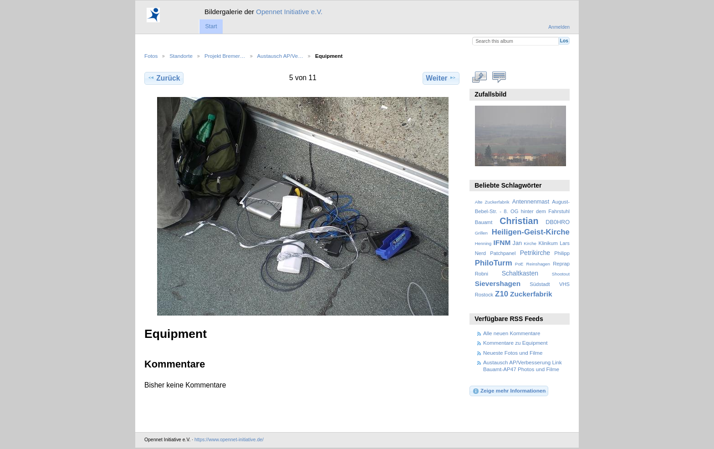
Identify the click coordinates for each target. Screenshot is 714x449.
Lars (565, 243)
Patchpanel (502, 253)
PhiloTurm (493, 263)
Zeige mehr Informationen (509, 391)
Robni (481, 273)
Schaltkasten (520, 273)
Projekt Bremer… (224, 56)
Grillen (481, 232)
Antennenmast (530, 202)
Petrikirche (535, 252)
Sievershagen (497, 283)
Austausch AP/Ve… (280, 56)
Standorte (181, 56)
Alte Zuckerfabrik (492, 201)
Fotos (151, 56)
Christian (519, 221)
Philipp (562, 253)
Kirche (530, 243)
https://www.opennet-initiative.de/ (229, 439)
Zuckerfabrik (531, 294)
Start (211, 26)
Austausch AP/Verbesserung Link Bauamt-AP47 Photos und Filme (522, 365)
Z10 (501, 294)
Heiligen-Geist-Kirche (531, 232)
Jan (517, 243)
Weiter (441, 78)
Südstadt (540, 284)
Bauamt (484, 222)
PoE (519, 263)
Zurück (164, 78)
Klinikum (547, 243)
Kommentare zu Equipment (515, 343)
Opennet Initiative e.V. (289, 11)
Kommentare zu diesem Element (499, 77)
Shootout (561, 273)
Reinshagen (538, 263)
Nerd (480, 253)
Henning (483, 243)
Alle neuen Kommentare (511, 333)
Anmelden (559, 27)
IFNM (502, 242)
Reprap (561, 263)
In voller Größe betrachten (480, 77)
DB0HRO (558, 222)
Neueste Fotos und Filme (513, 353)
